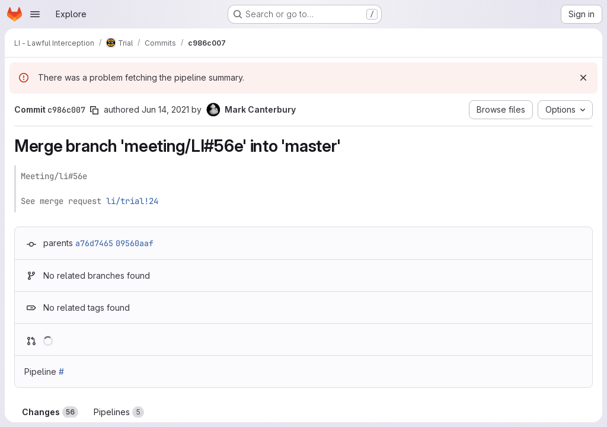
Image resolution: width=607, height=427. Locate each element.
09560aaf (135, 243)
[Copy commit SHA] (94, 110)
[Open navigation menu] (34, 14)
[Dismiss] (583, 78)
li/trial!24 (132, 201)
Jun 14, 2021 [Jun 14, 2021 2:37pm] (165, 109)
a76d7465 (94, 243)
